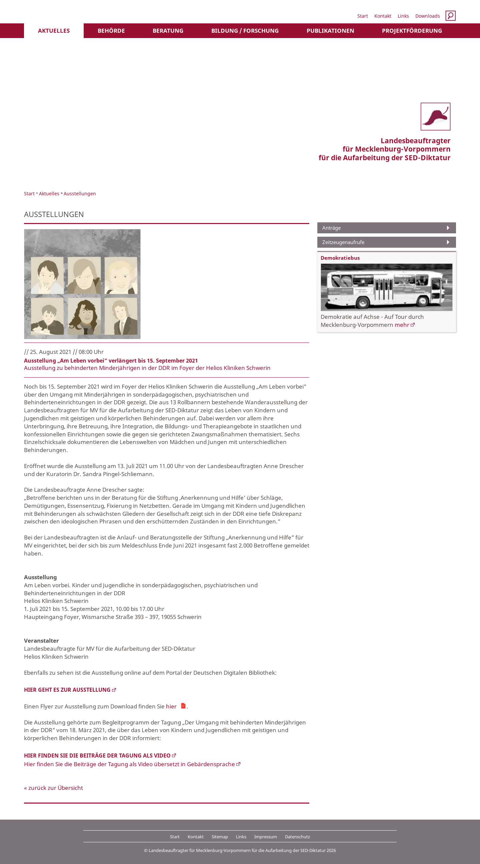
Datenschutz (297, 837)
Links (403, 16)
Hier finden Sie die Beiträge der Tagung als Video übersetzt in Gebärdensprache (129, 764)
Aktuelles (54, 30)
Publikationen (330, 30)
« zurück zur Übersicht (53, 788)
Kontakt (382, 16)
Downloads (427, 16)
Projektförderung (412, 30)
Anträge (331, 227)
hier (171, 705)
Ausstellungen (80, 193)
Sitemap (220, 837)
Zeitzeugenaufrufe (343, 242)
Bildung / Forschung (245, 30)
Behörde (111, 30)
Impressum (265, 837)
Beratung (168, 30)
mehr (402, 325)
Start (362, 16)
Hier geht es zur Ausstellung (67, 689)
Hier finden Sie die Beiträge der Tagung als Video (97, 755)
